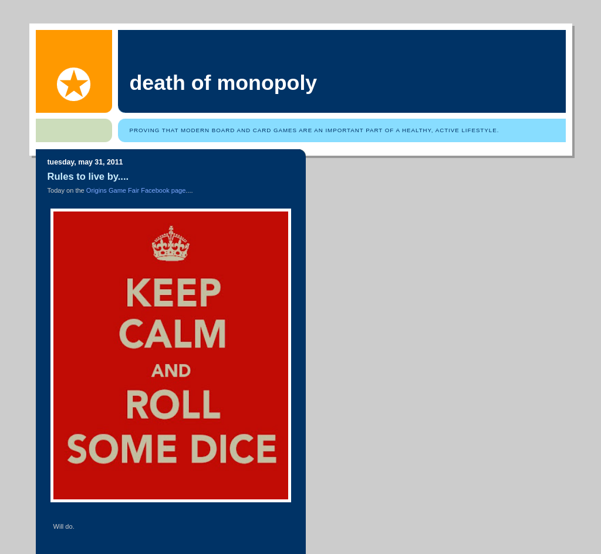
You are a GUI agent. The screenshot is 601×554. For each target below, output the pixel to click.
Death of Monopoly (224, 83)
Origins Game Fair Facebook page (135, 190)
